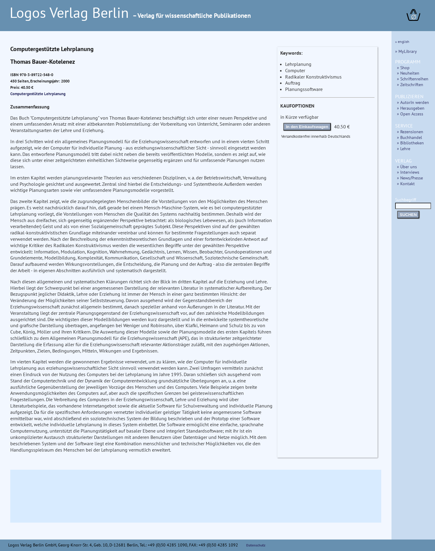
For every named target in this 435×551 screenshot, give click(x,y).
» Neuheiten (408, 73)
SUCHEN (408, 214)
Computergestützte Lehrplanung (38, 93)
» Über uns (407, 166)
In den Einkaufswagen (307, 126)
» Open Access (410, 114)
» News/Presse (410, 178)
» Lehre (403, 148)
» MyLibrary (406, 51)
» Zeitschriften (410, 84)
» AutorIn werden (413, 102)
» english (402, 41)
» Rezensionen (410, 131)
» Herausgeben (410, 108)
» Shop (403, 67)
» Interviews (408, 172)
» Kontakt (406, 183)
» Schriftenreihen (412, 79)
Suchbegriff (413, 202)
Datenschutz (256, 545)
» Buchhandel (409, 137)
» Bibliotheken (410, 143)
